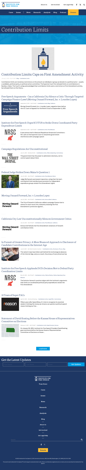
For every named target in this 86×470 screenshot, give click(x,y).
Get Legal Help (68, 5)
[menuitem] (44, 4)
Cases (11, 12)
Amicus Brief (48, 199)
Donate (73, 12)
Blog (55, 12)
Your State (43, 384)
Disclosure (55, 249)
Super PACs (51, 299)
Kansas (56, 325)
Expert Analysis (50, 325)
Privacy (61, 249)
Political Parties (49, 275)
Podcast (63, 12)
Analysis (47, 12)
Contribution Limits (24, 78)
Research (37, 12)
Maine (54, 176)
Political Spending (51, 153)
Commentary (59, 153)
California (52, 103)
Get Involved (55, 5)
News (29, 12)
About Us (44, 5)
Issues (18, 12)
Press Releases (51, 129)
